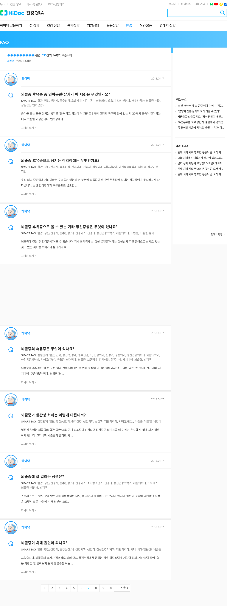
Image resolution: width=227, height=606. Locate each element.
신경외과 (101, 101)
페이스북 (225, 4)
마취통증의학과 (128, 167)
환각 (151, 233)
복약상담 (73, 26)
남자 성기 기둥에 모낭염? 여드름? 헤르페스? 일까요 (201, 163)
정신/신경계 (51, 101)
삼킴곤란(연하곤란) (32, 105)
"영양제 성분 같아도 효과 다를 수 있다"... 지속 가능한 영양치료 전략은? (201, 111)
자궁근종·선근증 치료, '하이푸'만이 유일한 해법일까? (201, 117)
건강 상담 (53, 26)
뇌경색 (147, 360)
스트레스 (153, 483)
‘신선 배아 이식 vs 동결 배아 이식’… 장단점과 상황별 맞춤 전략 (201, 106)
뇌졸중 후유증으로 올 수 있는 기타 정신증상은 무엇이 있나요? (69, 227)
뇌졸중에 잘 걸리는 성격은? (42, 477)
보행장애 (92, 360)
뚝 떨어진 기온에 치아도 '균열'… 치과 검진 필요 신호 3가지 (201, 128)
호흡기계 (76, 101)
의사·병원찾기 (34, 4)
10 (110, 588)
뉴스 (2, 4)
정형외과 (97, 167)
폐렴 (157, 101)
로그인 (172, 4)
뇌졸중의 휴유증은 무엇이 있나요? (47, 349)
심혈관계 (42, 355)
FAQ (129, 26)
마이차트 (186, 4)
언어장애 (71, 360)
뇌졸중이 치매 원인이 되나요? (44, 543)
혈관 (40, 101)
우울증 (61, 360)
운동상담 (113, 26)
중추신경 (65, 101)
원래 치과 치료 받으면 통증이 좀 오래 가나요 (201, 152)
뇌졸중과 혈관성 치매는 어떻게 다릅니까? (53, 415)
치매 (133, 549)
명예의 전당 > (218, 234)
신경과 (126, 101)
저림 (23, 171)
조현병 (134, 233)
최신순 (10, 61)
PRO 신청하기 (56, 4)
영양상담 (93, 26)
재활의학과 (138, 101)
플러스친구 (221, 4)
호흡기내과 (114, 101)
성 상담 (34, 26)
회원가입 (200, 4)
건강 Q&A (16, 4)
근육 (58, 355)
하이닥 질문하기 (11, 26)
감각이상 (153, 167)
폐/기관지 (89, 101)
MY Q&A (146, 26)
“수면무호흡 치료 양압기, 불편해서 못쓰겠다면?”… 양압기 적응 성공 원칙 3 (201, 122)
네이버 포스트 (211, 4)
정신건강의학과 (105, 233)
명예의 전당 (168, 26)
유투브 (216, 4)
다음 (123, 587)
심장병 (34, 488)
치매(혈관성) (48, 360)
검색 (222, 13)
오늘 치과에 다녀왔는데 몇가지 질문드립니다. (201, 158)
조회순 (28, 61)
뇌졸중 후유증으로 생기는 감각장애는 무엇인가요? (60, 161)
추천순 (19, 61)
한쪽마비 (116, 360)
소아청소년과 (95, 483)
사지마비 (128, 360)
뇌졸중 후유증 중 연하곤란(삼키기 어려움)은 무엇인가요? (65, 94)
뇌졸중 (150, 101)
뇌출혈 (138, 360)
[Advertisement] (85, 295)
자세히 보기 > (28, 128)
